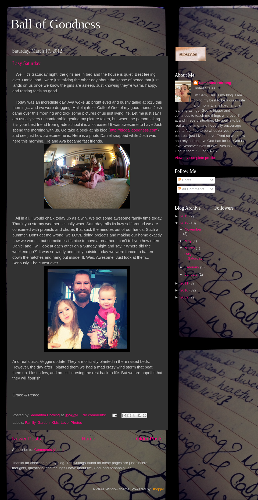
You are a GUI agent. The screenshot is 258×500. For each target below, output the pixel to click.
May (188, 241)
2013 (184, 216)
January (192, 274)
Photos (76, 423)
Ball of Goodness (55, 24)
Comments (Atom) (49, 450)
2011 (184, 283)
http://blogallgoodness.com (133, 130)
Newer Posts (26, 438)
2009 (184, 297)
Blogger (158, 489)
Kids (55, 423)
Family (30, 423)
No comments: (95, 415)
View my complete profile (195, 158)
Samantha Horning (215, 83)
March (190, 248)
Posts (184, 180)
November (193, 229)
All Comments (191, 189)
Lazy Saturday (26, 63)
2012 (184, 223)
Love (65, 423)
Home (88, 438)
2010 (184, 290)
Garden (44, 423)
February (192, 267)
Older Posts (149, 438)
